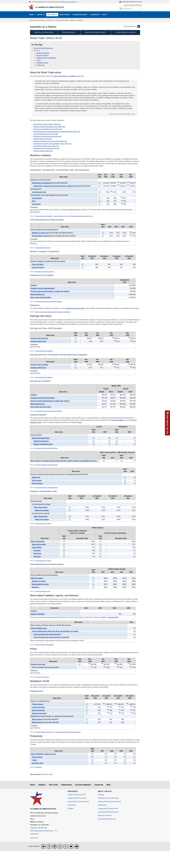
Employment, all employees (42, 183)
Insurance (37, 550)
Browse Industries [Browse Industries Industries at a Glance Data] (68, 32)
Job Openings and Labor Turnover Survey (81, 216)
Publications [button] (64, 15)
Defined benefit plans (41, 441)
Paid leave (37, 556)
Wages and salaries (42, 510)
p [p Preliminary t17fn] (103, 703)
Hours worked (37, 757)
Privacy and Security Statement (109, 801)
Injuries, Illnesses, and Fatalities (44, 644)
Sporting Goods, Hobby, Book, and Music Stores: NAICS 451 (52, 144)
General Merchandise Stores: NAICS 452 (46, 146)
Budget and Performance (77, 798)
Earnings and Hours (43, 55)
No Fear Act (72, 805)
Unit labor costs (37, 763)
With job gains (37, 719)
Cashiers (33, 285)
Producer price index (37, 664)
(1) (31, 209)
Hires (34, 201)
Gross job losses (38, 267)
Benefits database (118, 420)
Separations (36, 204)
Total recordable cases (38, 628)
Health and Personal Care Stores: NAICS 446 (47, 136)
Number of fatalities (37, 614)
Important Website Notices (108, 812)
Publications (66, 785)
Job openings (37, 198)
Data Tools (51, 20)
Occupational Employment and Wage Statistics (48, 301)
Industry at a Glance (76, 20)
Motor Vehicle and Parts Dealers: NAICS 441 (47, 124)
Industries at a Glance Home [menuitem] (43, 32)
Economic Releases (83, 785)
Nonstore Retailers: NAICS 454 (42, 151)
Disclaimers (102, 805)
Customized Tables (62, 20)
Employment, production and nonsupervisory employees (54, 186)
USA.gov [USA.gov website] (71, 808)
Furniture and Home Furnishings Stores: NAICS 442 (49, 127)
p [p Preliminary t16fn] (89, 663)
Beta (108, 785)
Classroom (98, 785)
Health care (36, 477)
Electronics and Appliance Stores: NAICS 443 (47, 129)
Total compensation (41, 507)
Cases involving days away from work (47, 634)
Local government (38, 707)
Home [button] (31, 15)
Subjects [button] (40, 15)
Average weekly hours (38, 341)
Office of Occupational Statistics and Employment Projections (52, 312)
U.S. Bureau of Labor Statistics (49, 7)
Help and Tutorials (105, 815)
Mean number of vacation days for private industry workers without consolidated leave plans (63, 461)
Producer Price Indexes (41, 677)
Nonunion (35, 587)
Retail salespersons (37, 294)
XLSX (79, 422)
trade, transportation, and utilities (65, 76)
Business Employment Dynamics (44, 271)
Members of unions (39, 233)
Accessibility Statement (107, 819)
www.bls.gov (34, 834)
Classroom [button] (94, 15)
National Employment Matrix (75, 308)
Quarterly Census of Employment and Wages (67, 732)
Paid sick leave (37, 483)
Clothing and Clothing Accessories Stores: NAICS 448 (50, 141)
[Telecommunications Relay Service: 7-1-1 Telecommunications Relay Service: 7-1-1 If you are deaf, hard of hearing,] (47, 831)
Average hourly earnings (39, 338)
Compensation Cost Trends (43, 523)
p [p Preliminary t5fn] (113, 337)
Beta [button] (104, 15)
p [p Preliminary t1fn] (118, 182)
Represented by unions (40, 236)
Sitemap (101, 794)
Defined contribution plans (43, 444)
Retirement (37, 553)
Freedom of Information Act (108, 798)
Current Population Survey (60, 216)
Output (34, 760)
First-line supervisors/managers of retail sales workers (50, 291)
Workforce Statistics (43, 53)
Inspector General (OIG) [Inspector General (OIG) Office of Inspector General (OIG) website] (77, 794)
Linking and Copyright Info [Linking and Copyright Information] (108, 808)
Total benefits (37, 547)
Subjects (42, 785)
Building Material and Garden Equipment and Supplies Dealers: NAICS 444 (56, 131)
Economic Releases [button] (80, 15)
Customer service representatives (42, 288)
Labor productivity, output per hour (43, 754)
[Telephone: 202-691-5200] (47, 828)
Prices (39, 60)
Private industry (37, 704)
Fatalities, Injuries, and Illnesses (46, 58)
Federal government (39, 713)
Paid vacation (37, 480)
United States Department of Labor (130, 2)
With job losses (37, 722)
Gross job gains (37, 264)
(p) (31, 212)
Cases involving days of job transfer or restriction (51, 637)
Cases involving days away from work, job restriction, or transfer (55, 631)
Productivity (40, 65)
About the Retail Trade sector (43, 48)
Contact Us (34, 838)
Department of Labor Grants (78, 801)
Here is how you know (68, 2)
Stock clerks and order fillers (40, 297)
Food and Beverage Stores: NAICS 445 (45, 134)
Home (32, 785)
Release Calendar (129, 5)
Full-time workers (36, 578)
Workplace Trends (42, 63)
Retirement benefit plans (41, 438)
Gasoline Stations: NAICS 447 (42, 139)
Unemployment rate (39, 192)
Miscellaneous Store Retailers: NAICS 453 (46, 148)
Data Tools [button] (51, 15)
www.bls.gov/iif (113, 617)
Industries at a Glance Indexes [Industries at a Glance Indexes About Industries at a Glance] (95, 32)
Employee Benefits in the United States (46, 448)
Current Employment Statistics (43, 216)
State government (38, 710)
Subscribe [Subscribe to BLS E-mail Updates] (139, 5)
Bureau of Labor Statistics (37, 20)
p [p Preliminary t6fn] (113, 364)
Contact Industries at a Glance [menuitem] (125, 32)
